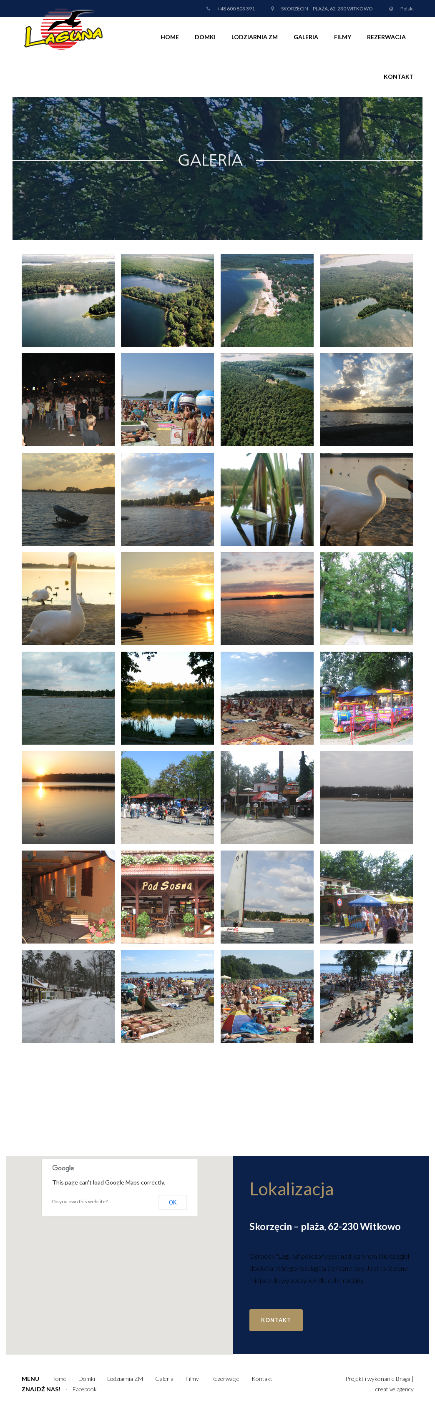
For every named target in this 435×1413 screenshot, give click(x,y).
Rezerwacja (386, 36)
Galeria (306, 36)
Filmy (342, 36)
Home (170, 36)
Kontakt (399, 76)
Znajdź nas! (41, 1389)
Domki (205, 36)
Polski (407, 8)
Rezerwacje (225, 1378)
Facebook (85, 1389)
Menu (30, 1378)
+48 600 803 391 (236, 8)
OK (172, 1202)
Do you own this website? (80, 1201)
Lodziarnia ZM (254, 36)
